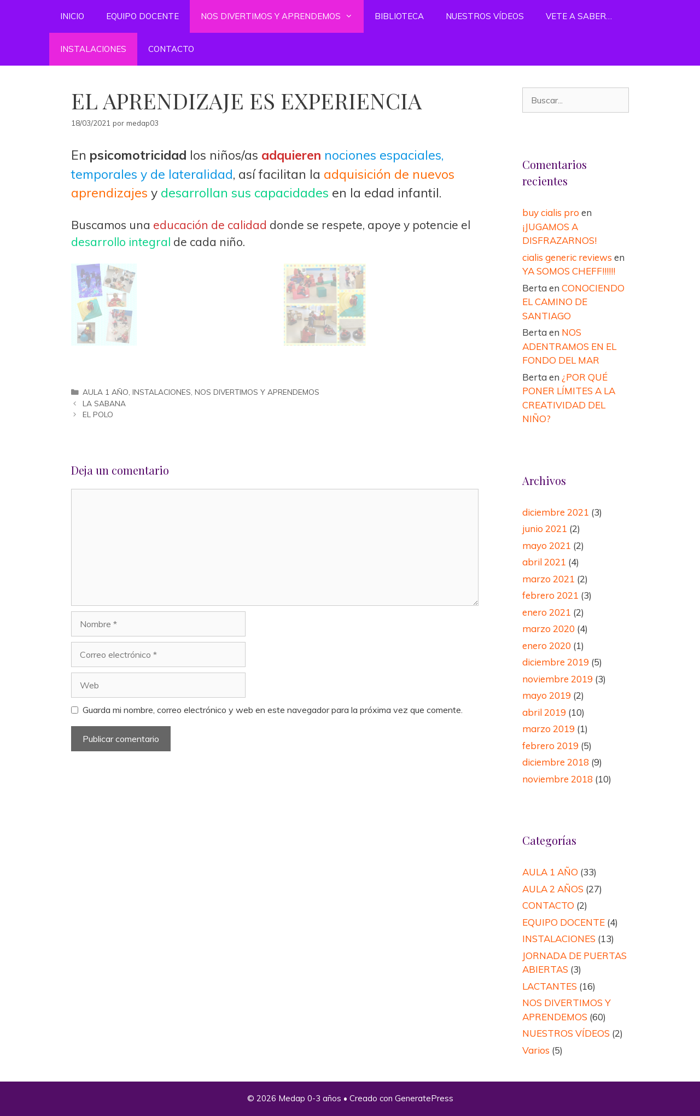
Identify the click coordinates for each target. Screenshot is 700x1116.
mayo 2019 (546, 695)
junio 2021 (544, 528)
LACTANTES (549, 986)
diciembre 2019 (555, 662)
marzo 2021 (548, 579)
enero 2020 (546, 645)
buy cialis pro (550, 212)
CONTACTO (171, 49)
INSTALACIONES (93, 49)
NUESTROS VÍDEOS (485, 16)
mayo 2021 (546, 545)
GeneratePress (424, 1098)
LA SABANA (104, 403)
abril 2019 (544, 712)
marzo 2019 (548, 728)
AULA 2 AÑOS (553, 889)
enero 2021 (546, 612)
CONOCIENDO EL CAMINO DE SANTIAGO (573, 302)
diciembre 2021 (555, 512)
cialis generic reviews (567, 257)
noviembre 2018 (557, 779)
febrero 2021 (550, 595)
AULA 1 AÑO (106, 391)
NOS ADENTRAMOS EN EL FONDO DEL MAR (569, 346)
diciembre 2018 (555, 762)
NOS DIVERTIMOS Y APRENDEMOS (282, 16)
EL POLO (98, 414)
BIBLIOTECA (399, 16)
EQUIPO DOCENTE (142, 16)
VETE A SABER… (579, 16)
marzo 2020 (548, 628)
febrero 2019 (550, 745)
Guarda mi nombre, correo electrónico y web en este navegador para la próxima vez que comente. (273, 709)
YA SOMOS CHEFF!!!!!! (568, 271)
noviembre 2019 (557, 679)
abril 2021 (544, 562)
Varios (536, 1050)
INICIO (72, 16)
